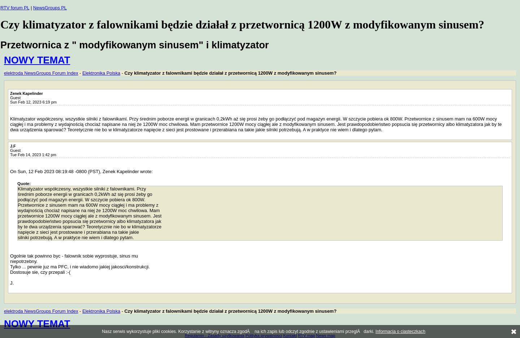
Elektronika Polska (101, 73)
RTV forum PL (14, 7)
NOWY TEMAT (37, 60)
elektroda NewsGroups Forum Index (41, 73)
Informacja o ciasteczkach (400, 331)
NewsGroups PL (50, 7)
